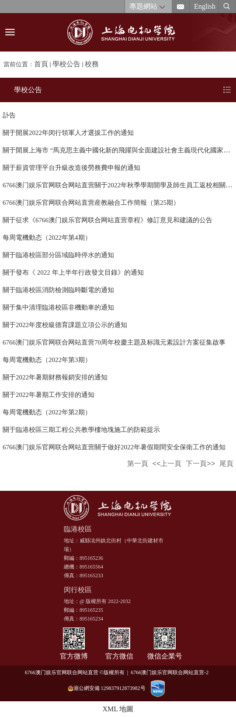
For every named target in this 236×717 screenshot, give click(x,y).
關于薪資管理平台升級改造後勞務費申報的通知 (71, 167)
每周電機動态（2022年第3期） (47, 359)
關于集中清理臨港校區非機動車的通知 (58, 307)
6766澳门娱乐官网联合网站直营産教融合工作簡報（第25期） (91, 202)
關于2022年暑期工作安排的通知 (48, 394)
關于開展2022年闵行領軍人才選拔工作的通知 (68, 132)
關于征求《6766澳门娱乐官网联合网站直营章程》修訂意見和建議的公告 (107, 220)
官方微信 (119, 656)
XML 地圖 (118, 709)
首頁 (41, 64)
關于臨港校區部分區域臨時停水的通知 (58, 255)
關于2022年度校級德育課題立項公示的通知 (65, 324)
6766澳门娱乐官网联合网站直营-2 (171, 672)
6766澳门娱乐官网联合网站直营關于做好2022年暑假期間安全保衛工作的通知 (114, 447)
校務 (92, 64)
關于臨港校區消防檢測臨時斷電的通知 (58, 289)
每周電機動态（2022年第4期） (47, 237)
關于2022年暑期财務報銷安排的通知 (55, 377)
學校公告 (66, 64)
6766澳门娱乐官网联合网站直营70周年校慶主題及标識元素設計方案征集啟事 (114, 342)
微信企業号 (164, 656)
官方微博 (74, 656)
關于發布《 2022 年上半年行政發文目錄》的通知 (73, 272)
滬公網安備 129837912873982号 (107, 688)
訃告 (9, 115)
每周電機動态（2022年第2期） (47, 412)
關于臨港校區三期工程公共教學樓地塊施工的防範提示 (81, 429)
